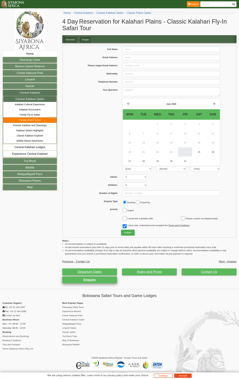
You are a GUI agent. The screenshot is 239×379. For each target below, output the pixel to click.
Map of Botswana (70, 340)
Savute (29, 86)
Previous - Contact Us (76, 261)
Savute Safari (68, 332)
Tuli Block (30, 161)
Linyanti (30, 79)
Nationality (112, 73)
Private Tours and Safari (136, 358)
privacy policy (115, 375)
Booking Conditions (11, 340)
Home (30, 53)
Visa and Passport (11, 344)
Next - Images (228, 261)
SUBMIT (128, 232)
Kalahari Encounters (29, 109)
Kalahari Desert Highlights (29, 130)
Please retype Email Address (103, 65)
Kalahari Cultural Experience (30, 104)
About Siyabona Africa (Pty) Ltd (17, 348)
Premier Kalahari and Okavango (30, 125)
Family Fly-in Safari (30, 114)
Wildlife (30, 167)
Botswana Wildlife (71, 344)
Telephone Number (108, 82)
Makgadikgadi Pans (29, 174)
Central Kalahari (30, 92)
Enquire (89, 280)
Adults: (114, 177)
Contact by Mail (12, 315)
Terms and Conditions (179, 225)
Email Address (110, 57)
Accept (183, 375)
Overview (70, 39)
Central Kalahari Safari (29, 99)
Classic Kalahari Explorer (30, 135)
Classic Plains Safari (30, 120)
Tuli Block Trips (69, 336)
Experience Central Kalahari (30, 153)
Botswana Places (30, 180)
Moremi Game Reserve (30, 66)
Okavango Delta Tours (73, 307)
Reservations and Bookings (15, 336)
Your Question (110, 90)
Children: (113, 185)
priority (114, 209)
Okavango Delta (30, 59)
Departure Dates (90, 272)
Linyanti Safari (69, 328)
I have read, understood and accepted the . (156, 225)
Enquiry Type (111, 201)
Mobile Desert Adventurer (30, 140)
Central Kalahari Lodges (30, 147)
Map (30, 187)
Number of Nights (108, 193)
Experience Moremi (71, 311)
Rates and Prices (149, 272)
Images (85, 39)
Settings (163, 375)
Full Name (112, 49)
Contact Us (209, 272)
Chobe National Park (30, 73)
